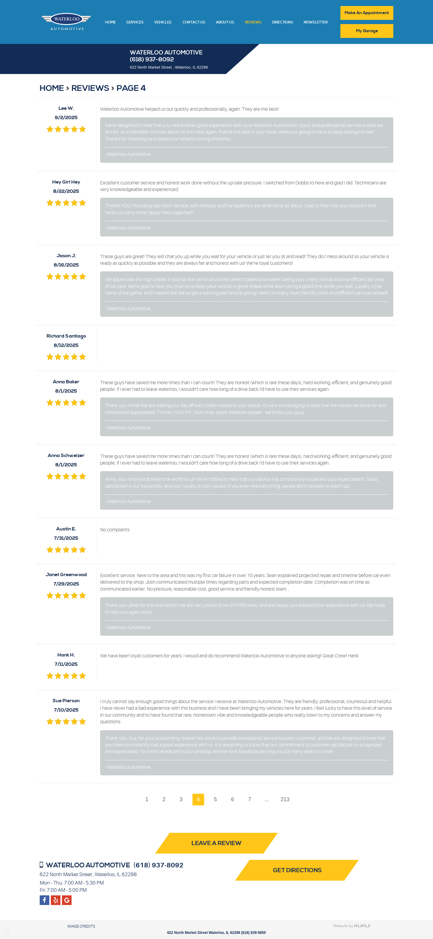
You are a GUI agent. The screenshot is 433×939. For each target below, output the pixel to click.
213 (285, 799)
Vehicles (163, 22)
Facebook (44, 897)
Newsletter (316, 22)
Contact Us (194, 22)
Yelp (67, 897)
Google (55, 897)
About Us (225, 22)
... (267, 799)
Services (135, 22)
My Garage (367, 31)
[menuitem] (110, 22)
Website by (352, 926)
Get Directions (298, 870)
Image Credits (81, 926)
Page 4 (131, 88)
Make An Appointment (367, 13)
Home (110, 22)
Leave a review (217, 844)
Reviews (253, 22)
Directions (282, 22)
